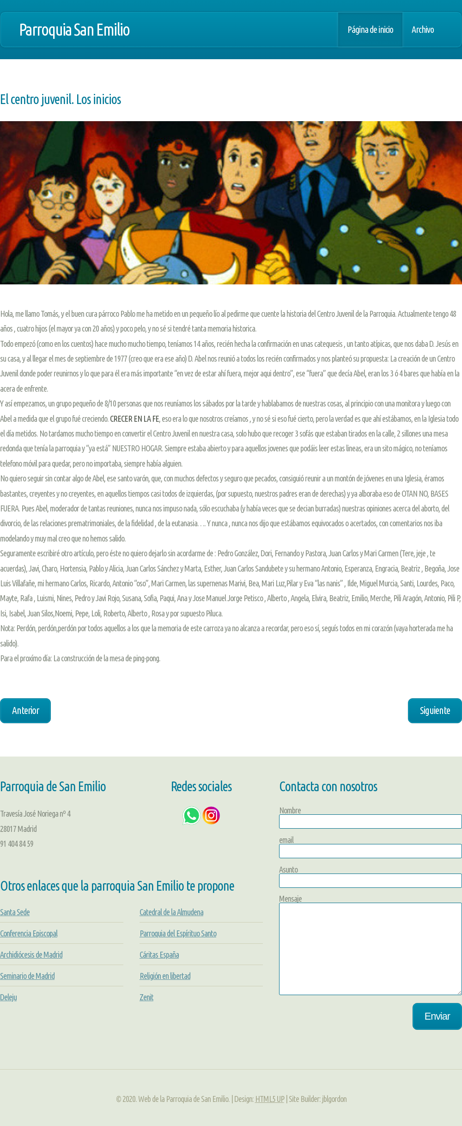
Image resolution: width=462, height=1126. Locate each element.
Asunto (288, 869)
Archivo (423, 30)
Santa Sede (15, 912)
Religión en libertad (165, 975)
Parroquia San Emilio (74, 29)
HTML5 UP (269, 1098)
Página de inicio (370, 30)
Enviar (437, 1016)
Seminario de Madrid (27, 975)
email (286, 839)
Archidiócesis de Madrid (31, 954)
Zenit (146, 997)
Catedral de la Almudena (171, 912)
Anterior (25, 710)
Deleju (8, 997)
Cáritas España (159, 954)
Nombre (290, 810)
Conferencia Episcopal (28, 933)
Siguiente (435, 710)
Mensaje (290, 898)
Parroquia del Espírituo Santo (178, 933)
